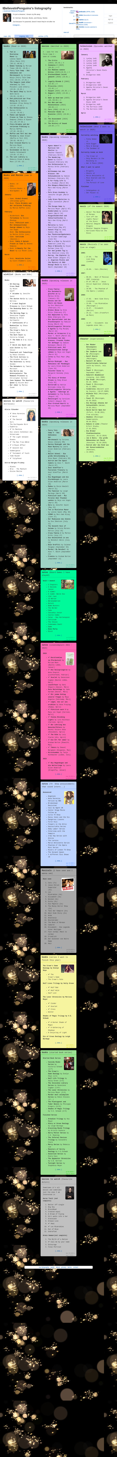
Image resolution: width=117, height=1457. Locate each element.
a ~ (74, 16)
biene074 (72, 23)
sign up (110, 19)
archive (43, 36)
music (95, 206)
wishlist (18, 274)
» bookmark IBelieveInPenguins (14, 11)
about (58, 1267)
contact (75, 1267)
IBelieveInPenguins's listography (27, 8)
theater (92, 339)
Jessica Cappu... (72, 12)
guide (52, 1267)
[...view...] (20, 166)
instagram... (17, 25)
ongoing (23, 36)
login (110, 16)
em (74, 20)
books (16, 46)
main (7, 36)
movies (56, 46)
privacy (63, 1267)
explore (110, 23)
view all (66, 32)
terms (70, 1267)
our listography (44, 1267)
